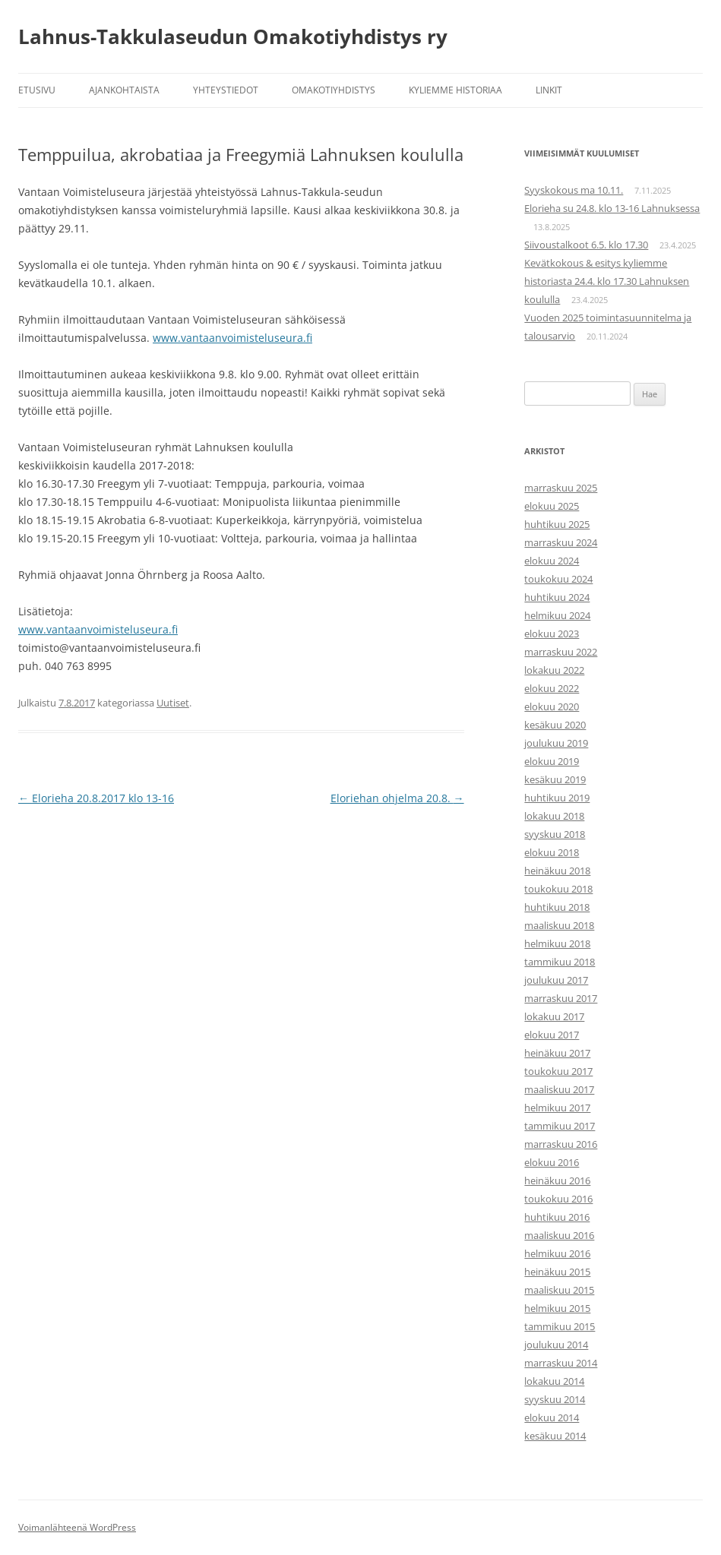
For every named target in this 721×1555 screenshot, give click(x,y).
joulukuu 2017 (556, 980)
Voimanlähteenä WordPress (77, 1527)
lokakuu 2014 (554, 1381)
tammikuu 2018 (559, 962)
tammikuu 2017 (559, 1126)
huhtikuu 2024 (557, 597)
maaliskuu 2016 (559, 1235)
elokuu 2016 (551, 1162)
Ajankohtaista (124, 90)
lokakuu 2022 (554, 670)
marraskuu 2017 (560, 998)
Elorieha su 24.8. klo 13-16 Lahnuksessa (612, 208)
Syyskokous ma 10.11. (573, 190)
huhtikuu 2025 (557, 524)
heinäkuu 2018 (557, 870)
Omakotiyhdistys (333, 90)
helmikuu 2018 (557, 943)
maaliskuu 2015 (559, 1290)
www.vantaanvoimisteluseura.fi (232, 337)
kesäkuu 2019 (555, 779)
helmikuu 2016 (557, 1253)
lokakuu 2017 (554, 1016)
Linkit (549, 90)
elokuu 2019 (551, 761)
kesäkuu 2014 (555, 1436)
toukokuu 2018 (558, 889)
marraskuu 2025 (560, 488)
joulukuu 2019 (556, 743)
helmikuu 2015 (557, 1308)
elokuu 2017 (551, 1034)
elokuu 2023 (551, 633)
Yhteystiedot (225, 90)
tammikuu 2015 (559, 1326)
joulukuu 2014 (556, 1344)
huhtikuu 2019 (557, 797)
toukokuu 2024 (558, 579)
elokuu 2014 (551, 1417)
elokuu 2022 (551, 688)
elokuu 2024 (551, 560)
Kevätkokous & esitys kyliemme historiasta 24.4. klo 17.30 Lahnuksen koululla (606, 281)
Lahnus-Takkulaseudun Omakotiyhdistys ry (232, 36)
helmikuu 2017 (557, 1107)
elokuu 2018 (551, 852)
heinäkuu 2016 (557, 1180)
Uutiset (173, 703)
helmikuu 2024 (557, 615)
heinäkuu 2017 (557, 1053)
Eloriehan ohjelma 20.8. (397, 798)
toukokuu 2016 (558, 1199)
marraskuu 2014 (560, 1363)
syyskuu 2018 (554, 834)
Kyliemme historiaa (455, 90)
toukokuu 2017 (558, 1071)
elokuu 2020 (551, 706)
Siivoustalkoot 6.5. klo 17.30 (586, 244)
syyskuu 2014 (554, 1399)
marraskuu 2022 (560, 652)
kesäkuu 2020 (555, 725)
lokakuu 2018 (554, 816)
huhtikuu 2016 (557, 1217)
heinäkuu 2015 (557, 1271)
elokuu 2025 (551, 506)
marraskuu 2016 (560, 1144)
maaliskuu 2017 (559, 1089)
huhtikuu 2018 (557, 907)
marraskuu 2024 (560, 542)
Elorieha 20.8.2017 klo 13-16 (96, 798)
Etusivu (36, 90)
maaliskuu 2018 (559, 925)
